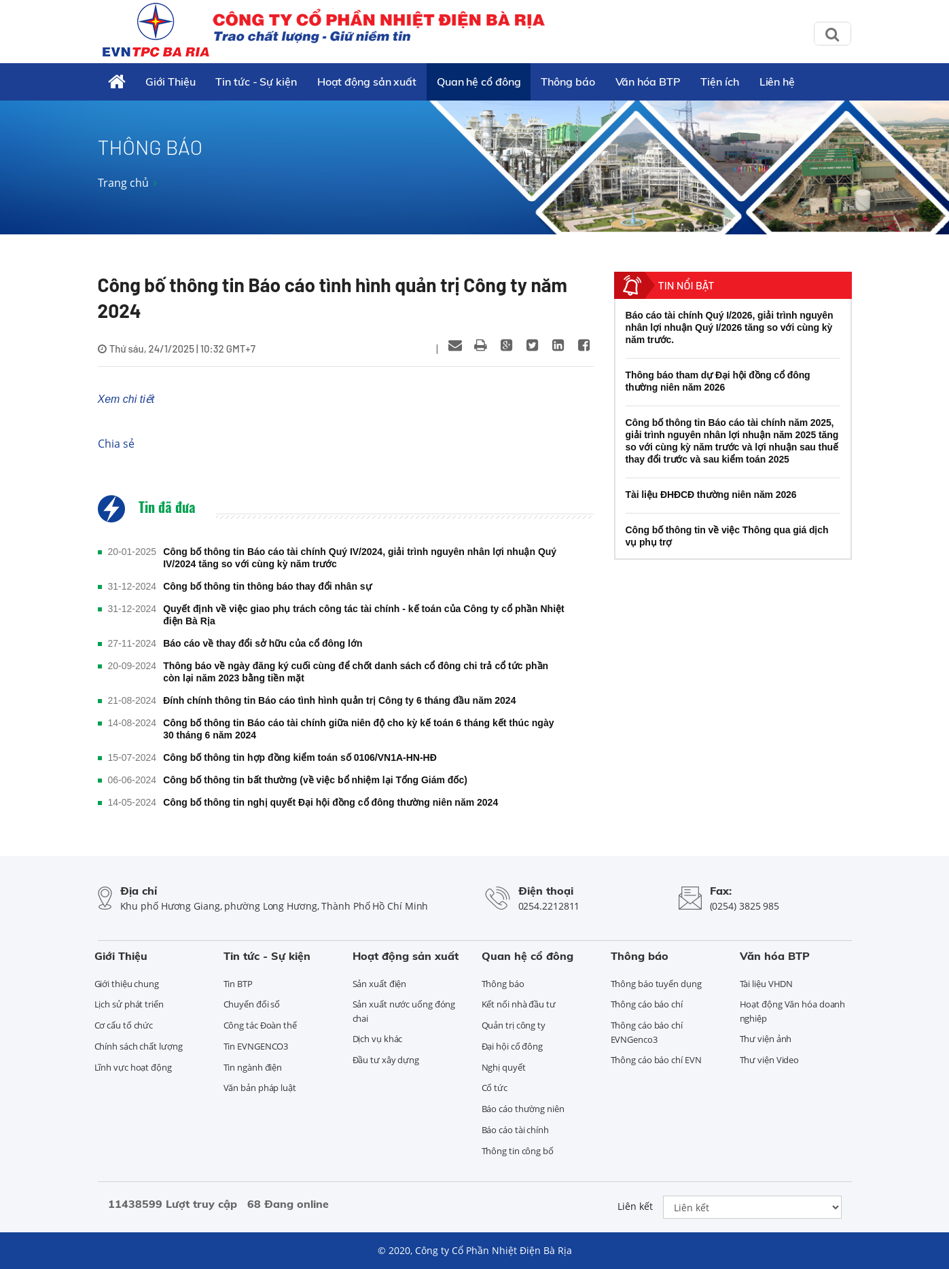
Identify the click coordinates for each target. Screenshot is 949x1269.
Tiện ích (719, 81)
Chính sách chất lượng (138, 1046)
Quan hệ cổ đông (479, 81)
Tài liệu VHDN (766, 984)
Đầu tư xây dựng (386, 1060)
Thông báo (567, 81)
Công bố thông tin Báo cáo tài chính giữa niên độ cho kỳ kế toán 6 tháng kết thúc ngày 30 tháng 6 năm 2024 (358, 728)
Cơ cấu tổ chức (124, 1025)
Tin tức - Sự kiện (255, 81)
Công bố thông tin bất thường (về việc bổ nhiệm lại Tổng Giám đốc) (315, 779)
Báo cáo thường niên (523, 1109)
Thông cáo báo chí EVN (656, 1060)
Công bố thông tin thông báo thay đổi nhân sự (267, 586)
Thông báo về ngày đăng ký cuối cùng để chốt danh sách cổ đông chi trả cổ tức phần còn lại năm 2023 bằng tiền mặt (355, 671)
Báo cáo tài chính (515, 1130)
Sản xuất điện (380, 984)
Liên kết (635, 1206)
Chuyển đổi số (252, 1004)
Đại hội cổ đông (512, 1046)
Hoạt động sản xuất (366, 81)
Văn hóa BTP (648, 81)
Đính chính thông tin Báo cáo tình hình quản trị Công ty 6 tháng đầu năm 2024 (339, 700)
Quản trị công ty (513, 1025)
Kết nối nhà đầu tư (519, 1004)
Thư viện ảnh (766, 1039)
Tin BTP (238, 984)
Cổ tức (494, 1088)
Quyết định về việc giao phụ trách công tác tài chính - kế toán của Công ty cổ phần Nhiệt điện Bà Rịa (364, 614)
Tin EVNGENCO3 (256, 1046)
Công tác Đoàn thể (260, 1025)
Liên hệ (777, 81)
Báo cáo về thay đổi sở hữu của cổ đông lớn (262, 643)
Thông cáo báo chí (647, 1004)
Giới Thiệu (170, 81)
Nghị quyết (504, 1067)
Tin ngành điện (253, 1067)
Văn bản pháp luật (259, 1088)
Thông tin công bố (518, 1151)
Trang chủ (123, 182)
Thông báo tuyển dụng (656, 984)
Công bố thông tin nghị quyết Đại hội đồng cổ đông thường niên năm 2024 (330, 802)
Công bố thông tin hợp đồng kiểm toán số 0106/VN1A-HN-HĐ (300, 757)
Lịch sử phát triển (129, 1004)
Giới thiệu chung (126, 984)
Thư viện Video (770, 1060)
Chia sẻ (116, 443)
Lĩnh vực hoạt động (133, 1067)
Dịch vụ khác (378, 1039)
